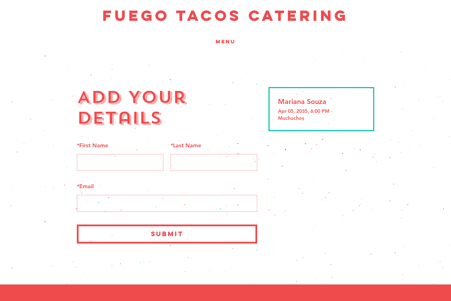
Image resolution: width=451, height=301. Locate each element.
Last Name (186, 145)
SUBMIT (167, 234)
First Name (92, 145)
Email (85, 186)
